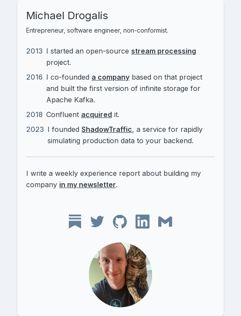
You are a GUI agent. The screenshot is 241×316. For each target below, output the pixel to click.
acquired (96, 114)
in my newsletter (87, 184)
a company (110, 77)
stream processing (163, 51)
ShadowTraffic (106, 129)
